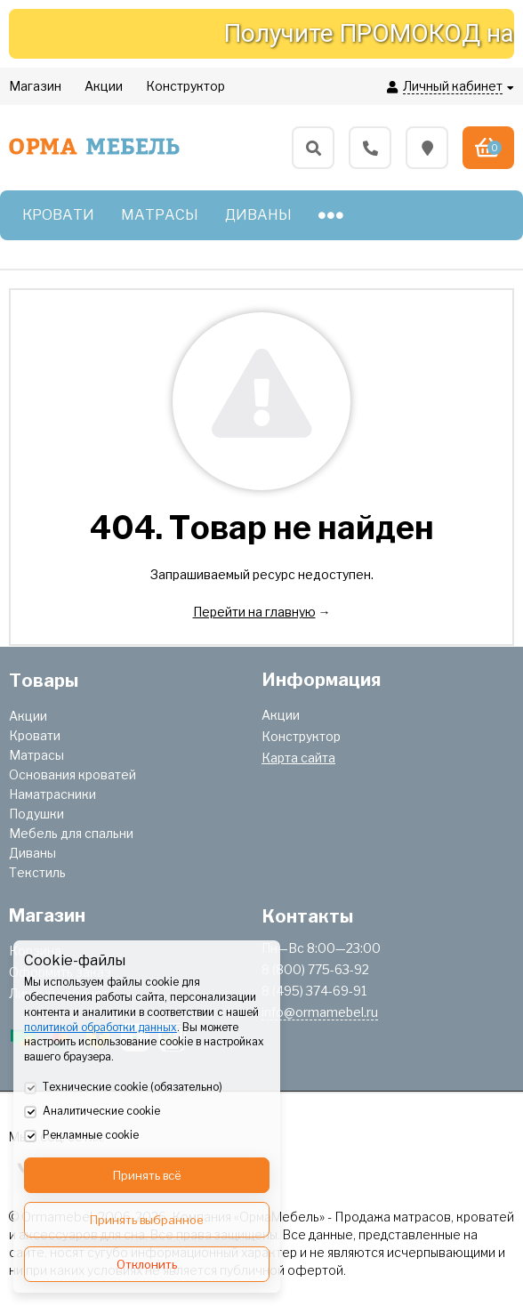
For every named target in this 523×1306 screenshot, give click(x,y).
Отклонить (147, 1264)
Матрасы (36, 754)
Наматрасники (52, 794)
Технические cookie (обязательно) (123, 1088)
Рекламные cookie (81, 1136)
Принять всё (147, 1175)
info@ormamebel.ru (320, 1012)
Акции (28, 715)
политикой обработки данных (100, 1027)
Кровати (34, 735)
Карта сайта (298, 757)
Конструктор (301, 736)
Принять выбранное (147, 1220)
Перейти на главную (254, 611)
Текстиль (37, 872)
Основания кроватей (72, 774)
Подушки (36, 813)
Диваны (32, 852)
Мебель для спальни (71, 833)
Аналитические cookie (92, 1112)
